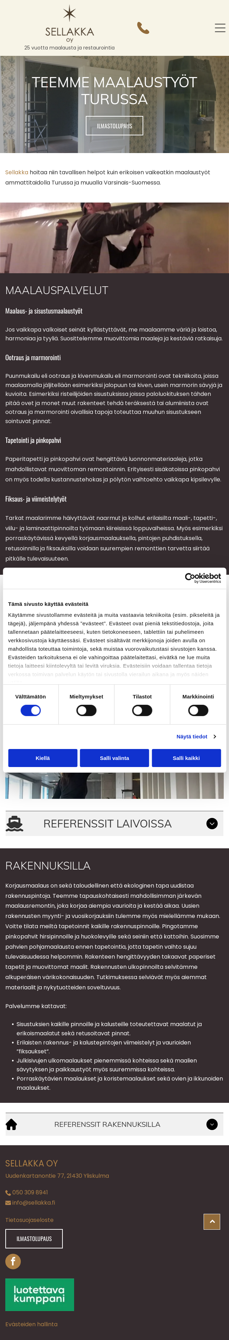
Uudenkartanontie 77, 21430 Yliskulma (57, 1176)
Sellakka (16, 172)
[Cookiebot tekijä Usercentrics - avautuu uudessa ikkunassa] (190, 578)
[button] (220, 28)
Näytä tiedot (192, 736)
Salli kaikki (186, 758)
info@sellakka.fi (33, 1203)
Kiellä (43, 758)
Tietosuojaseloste (29, 1220)
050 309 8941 (30, 1192)
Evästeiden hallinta (31, 1324)
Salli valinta (114, 758)
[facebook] (13, 1262)
